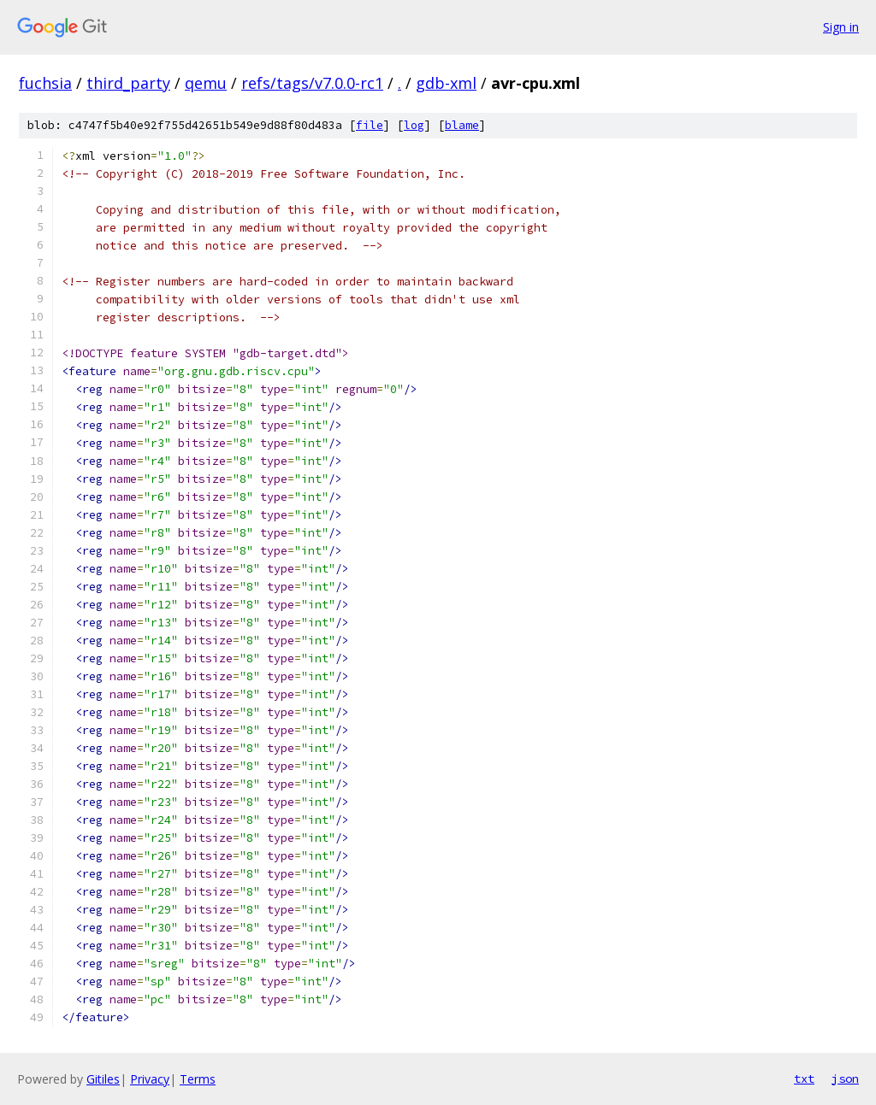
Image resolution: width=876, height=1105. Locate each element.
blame (462, 125)
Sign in (841, 27)
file (369, 125)
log (414, 125)
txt (804, 1078)
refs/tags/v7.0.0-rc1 (312, 83)
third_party (128, 83)
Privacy (149, 1079)
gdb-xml (446, 83)
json (845, 1078)
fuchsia (45, 83)
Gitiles (103, 1079)
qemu (206, 83)
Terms (198, 1079)
